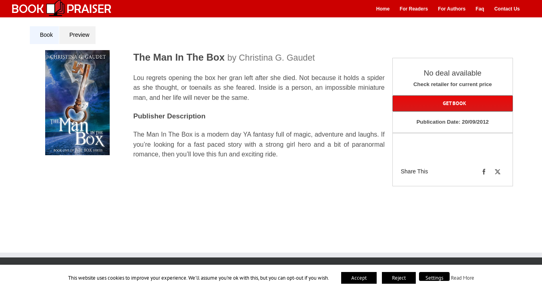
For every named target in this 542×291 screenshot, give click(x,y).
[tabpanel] (210, 109)
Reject (399, 277)
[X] (497, 172)
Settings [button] (434, 277)
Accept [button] (359, 277)
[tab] (44, 35)
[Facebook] (484, 172)
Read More (462, 277)
